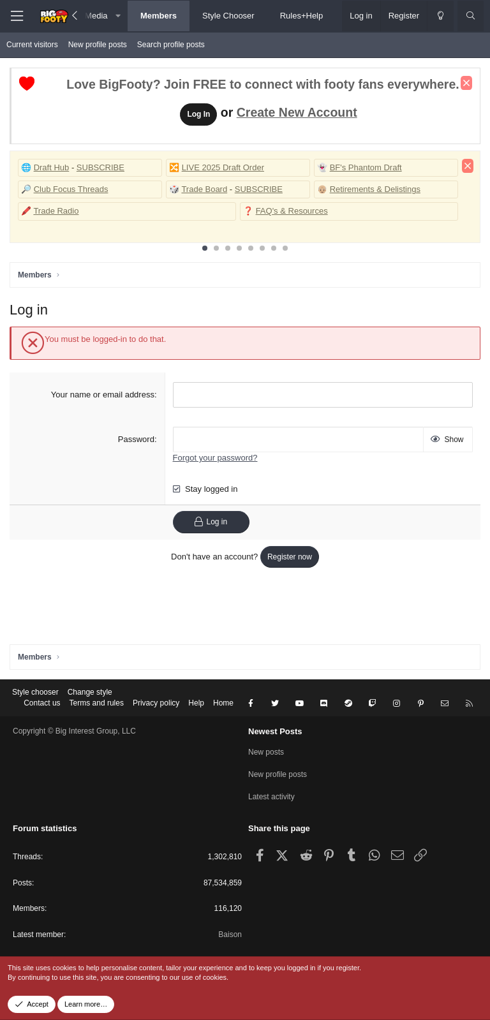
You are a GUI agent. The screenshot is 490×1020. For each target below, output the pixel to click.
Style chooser (35, 692)
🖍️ (26, 211)
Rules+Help (301, 15)
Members (158, 15)
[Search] (470, 16)
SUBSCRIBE (100, 167)
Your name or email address (102, 394)
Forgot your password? (215, 457)
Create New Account (297, 112)
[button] (118, 16)
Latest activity (271, 796)
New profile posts (97, 44)
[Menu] (17, 16)
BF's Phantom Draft (366, 167)
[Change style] (440, 16)
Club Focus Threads (71, 189)
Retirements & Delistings (375, 189)
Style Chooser (228, 15)
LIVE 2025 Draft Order (223, 167)
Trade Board (204, 189)
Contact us (42, 702)
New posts (266, 752)
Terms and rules (97, 702)
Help (196, 702)
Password (136, 439)
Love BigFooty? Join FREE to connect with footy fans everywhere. (262, 84)
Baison (230, 934)
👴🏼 (322, 189)
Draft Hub (52, 167)
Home (223, 702)
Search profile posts (171, 44)
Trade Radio (55, 211)
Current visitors (32, 44)
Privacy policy (156, 702)
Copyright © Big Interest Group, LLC (74, 731)
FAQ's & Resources (292, 211)
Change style (90, 692)
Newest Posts (275, 731)
